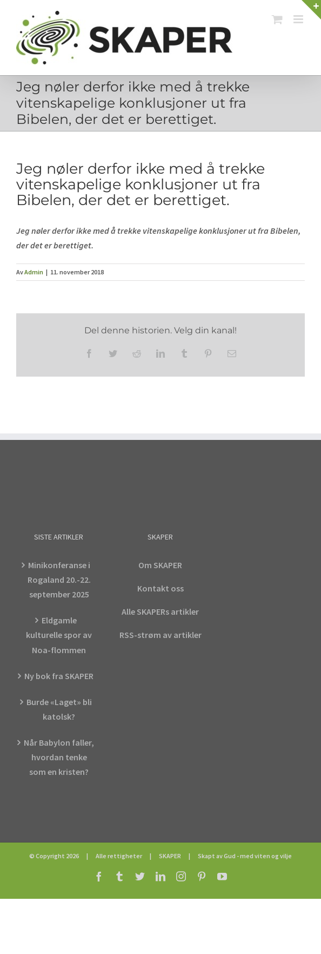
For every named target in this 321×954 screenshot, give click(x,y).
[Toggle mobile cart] (277, 19)
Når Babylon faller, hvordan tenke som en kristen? (59, 757)
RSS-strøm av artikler (160, 634)
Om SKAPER (160, 565)
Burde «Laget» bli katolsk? (59, 709)
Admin (33, 272)
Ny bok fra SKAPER (58, 675)
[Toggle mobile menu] (299, 19)
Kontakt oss (160, 588)
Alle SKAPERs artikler (160, 611)
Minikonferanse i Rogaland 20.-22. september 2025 (59, 580)
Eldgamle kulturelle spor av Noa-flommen (59, 635)
